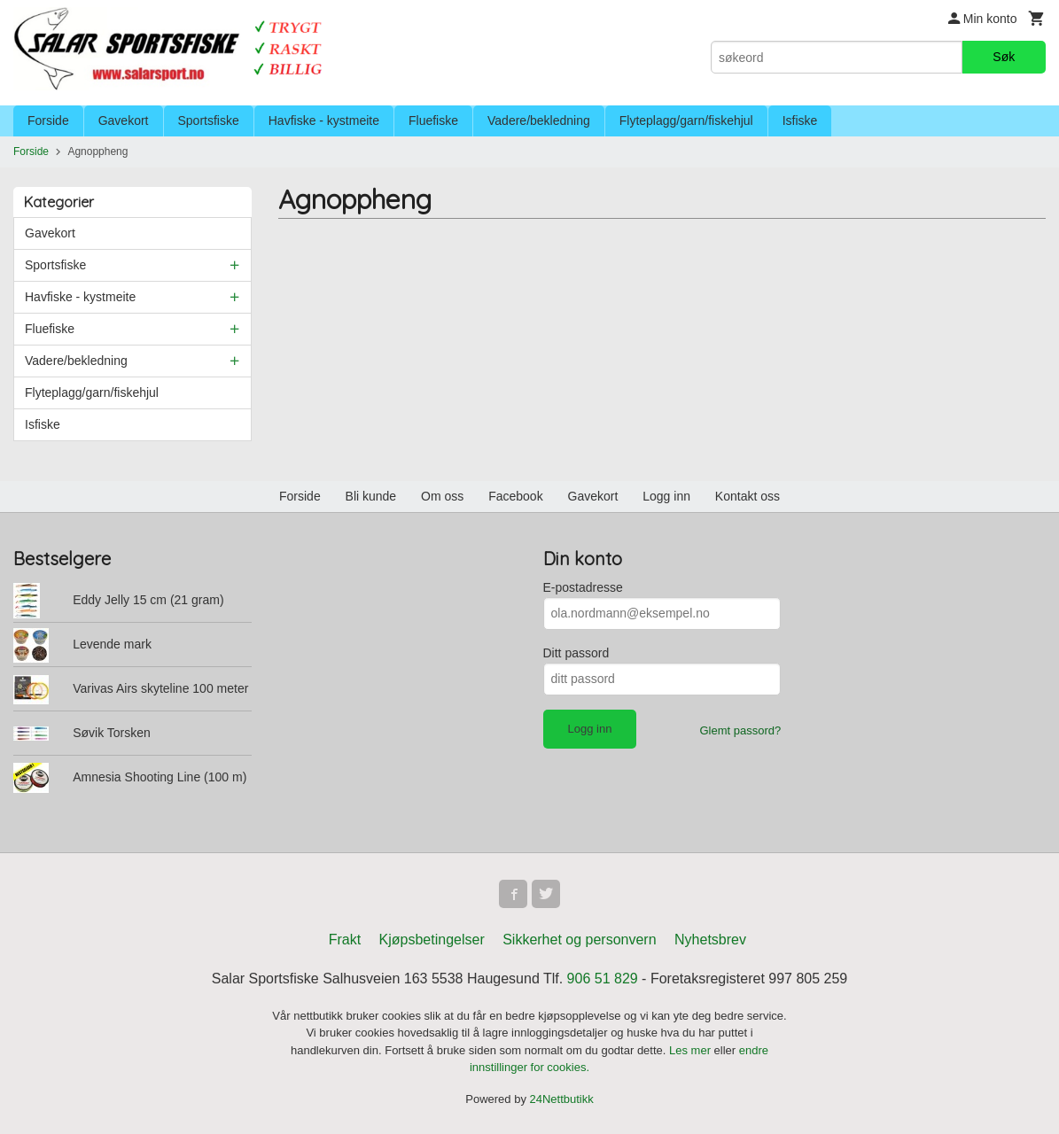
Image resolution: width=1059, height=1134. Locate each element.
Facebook (515, 496)
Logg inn (666, 496)
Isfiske (800, 120)
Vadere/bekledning (538, 120)
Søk (1004, 57)
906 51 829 (602, 978)
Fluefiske (433, 120)
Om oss (442, 496)
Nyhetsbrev (710, 939)
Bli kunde (371, 496)
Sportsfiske (208, 120)
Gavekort (123, 120)
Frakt (345, 939)
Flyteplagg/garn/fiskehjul (686, 120)
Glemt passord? (740, 730)
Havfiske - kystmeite (324, 120)
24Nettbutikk (562, 1099)
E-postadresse (583, 587)
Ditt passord (576, 653)
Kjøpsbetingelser (432, 939)
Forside (48, 120)
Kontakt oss (747, 496)
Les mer (691, 1050)
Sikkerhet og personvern (579, 939)
